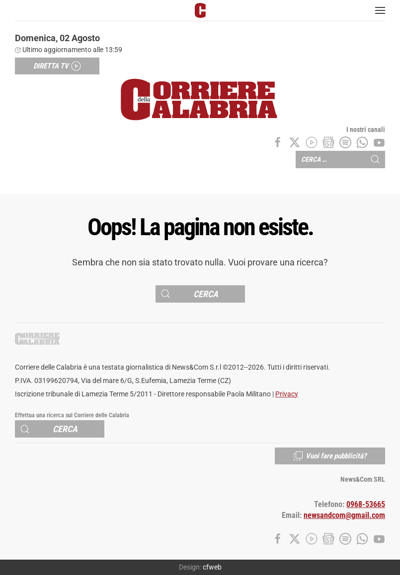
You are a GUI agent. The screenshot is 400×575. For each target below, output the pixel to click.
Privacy (286, 394)
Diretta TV (57, 66)
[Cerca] (200, 294)
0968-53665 (365, 504)
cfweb (212, 567)
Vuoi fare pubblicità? (330, 456)
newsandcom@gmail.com (344, 515)
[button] (380, 10)
